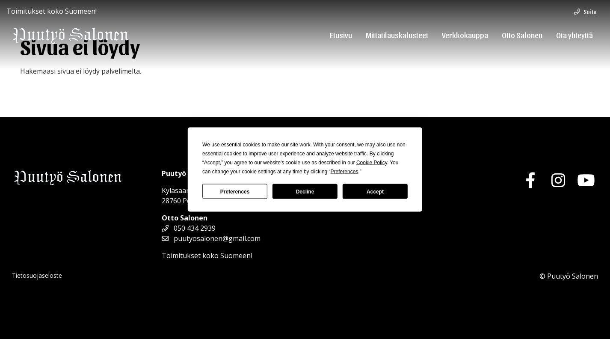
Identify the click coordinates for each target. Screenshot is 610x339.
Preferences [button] (344, 172)
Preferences (235, 191)
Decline (305, 191)
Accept (375, 191)
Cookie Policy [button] (371, 163)
